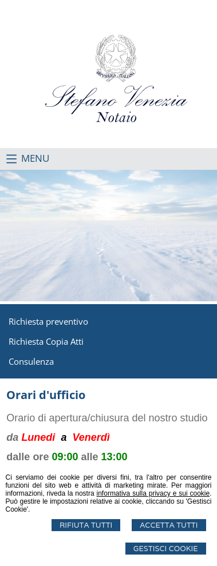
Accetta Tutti (169, 525)
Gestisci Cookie (165, 548)
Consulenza (31, 361)
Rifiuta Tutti (86, 525)
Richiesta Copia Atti (46, 341)
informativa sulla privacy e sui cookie (153, 493)
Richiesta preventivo (48, 321)
